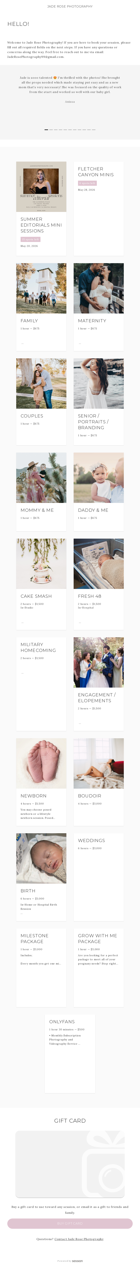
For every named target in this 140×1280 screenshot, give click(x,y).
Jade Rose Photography (70, 6)
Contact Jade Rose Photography (79, 1239)
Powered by (70, 1261)
